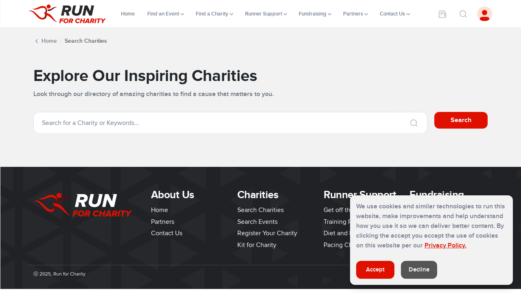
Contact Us (166, 233)
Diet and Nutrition (349, 233)
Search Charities (260, 210)
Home (128, 14)
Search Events (257, 222)
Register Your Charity (267, 233)
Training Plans (343, 222)
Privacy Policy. (445, 245)
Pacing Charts (343, 245)
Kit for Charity (256, 245)
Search (461, 120)
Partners (162, 222)
